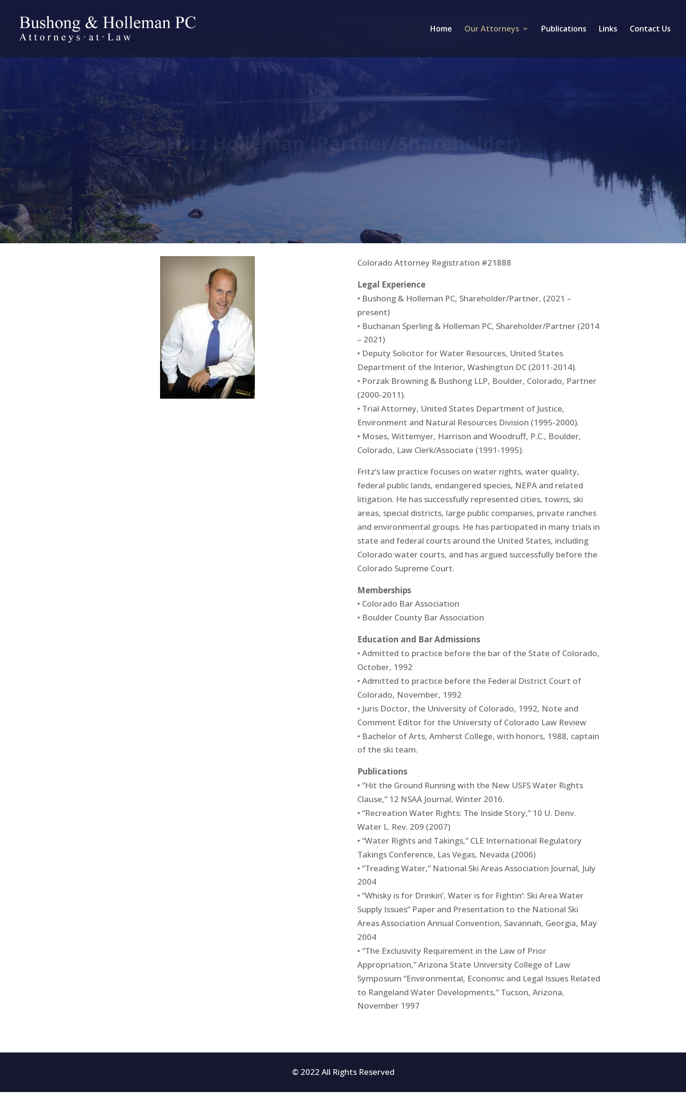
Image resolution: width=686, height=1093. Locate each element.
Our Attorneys (491, 29)
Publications (563, 29)
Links (608, 29)
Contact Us (650, 29)
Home (441, 29)
